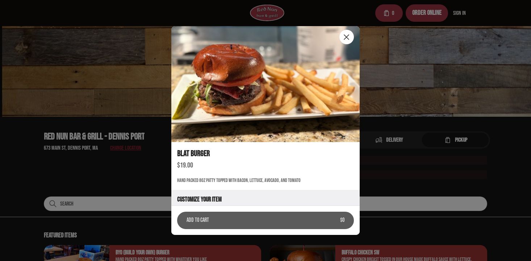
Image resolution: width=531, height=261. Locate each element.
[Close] (346, 37)
